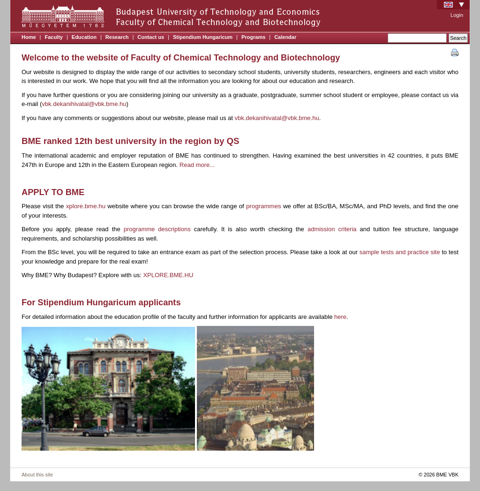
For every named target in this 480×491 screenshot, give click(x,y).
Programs (253, 37)
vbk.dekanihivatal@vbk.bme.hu (84, 103)
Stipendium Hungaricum (202, 37)
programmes (264, 206)
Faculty (54, 37)
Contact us (150, 37)
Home (29, 37)
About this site (37, 474)
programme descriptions (157, 229)
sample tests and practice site (400, 252)
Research (117, 37)
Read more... (197, 164)
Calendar (285, 37)
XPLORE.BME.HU (168, 275)
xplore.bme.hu (85, 206)
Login (456, 15)
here (340, 316)
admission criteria (332, 229)
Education (84, 37)
